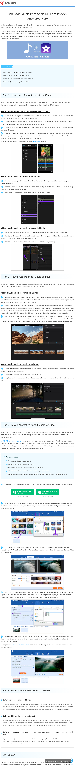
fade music (36, 141)
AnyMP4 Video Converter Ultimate (11, 441)
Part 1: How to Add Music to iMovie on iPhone (17, 72)
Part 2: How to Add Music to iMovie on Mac (16, 75)
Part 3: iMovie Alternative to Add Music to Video (18, 79)
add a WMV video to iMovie (20, 645)
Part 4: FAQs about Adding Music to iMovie (16, 82)
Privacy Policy (61, 761)
